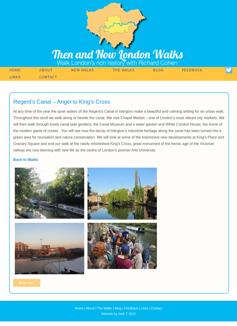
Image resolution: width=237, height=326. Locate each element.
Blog (158, 70)
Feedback (192, 70)
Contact (48, 77)
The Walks (123, 70)
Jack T (123, 314)
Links (15, 77)
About (46, 70)
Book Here (26, 283)
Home (15, 70)
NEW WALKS (82, 70)
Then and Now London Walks (117, 54)
